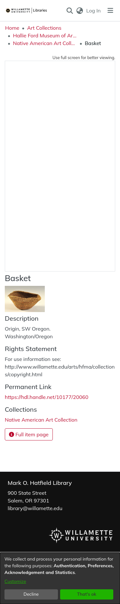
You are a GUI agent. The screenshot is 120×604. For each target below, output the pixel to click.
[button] (70, 10)
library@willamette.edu (35, 508)
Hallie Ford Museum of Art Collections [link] (45, 35)
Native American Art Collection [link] (45, 43)
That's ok (86, 594)
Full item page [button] (29, 434)
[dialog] (60, 578)
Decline (31, 594)
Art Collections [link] (44, 28)
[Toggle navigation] (110, 10)
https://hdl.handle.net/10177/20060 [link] (46, 397)
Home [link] (12, 28)
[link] (41, 420)
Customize (15, 581)
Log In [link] (93, 10)
